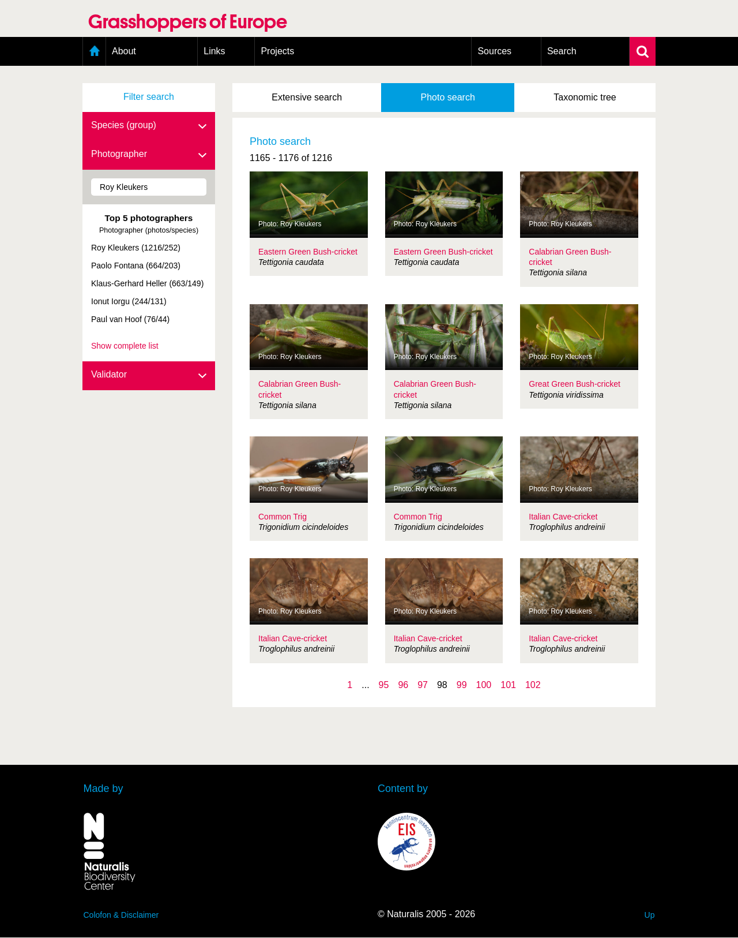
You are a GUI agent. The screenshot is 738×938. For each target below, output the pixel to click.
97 (422, 685)
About (124, 51)
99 (462, 685)
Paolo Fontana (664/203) (135, 265)
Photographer (148, 154)
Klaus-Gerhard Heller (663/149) (147, 283)
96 (403, 685)
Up (650, 915)
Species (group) (148, 126)
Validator (148, 375)
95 (384, 685)
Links (214, 51)
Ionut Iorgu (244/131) (129, 301)
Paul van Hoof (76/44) (130, 319)
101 (508, 685)
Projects (277, 51)
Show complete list (125, 345)
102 (533, 685)
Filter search (148, 97)
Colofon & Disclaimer (121, 915)
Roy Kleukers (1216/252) (135, 248)
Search (562, 51)
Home (94, 51)
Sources (494, 51)
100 (484, 685)
